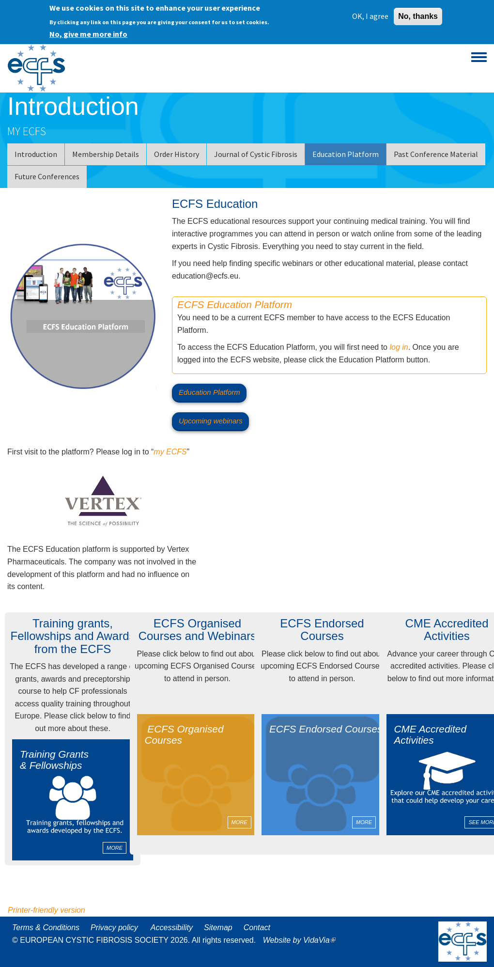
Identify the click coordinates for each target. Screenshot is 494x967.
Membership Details (105, 154)
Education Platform (345, 154)
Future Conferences (47, 176)
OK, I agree (370, 15)
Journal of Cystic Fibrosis (255, 154)
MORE (115, 848)
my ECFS (170, 452)
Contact (257, 927)
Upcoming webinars (211, 421)
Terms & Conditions (45, 927)
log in (398, 347)
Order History (176, 154)
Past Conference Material (436, 154)
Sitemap (218, 927)
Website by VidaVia (301, 940)
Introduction (36, 154)
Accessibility (172, 927)
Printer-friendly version (46, 910)
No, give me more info (88, 33)
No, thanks (418, 16)
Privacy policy (114, 927)
